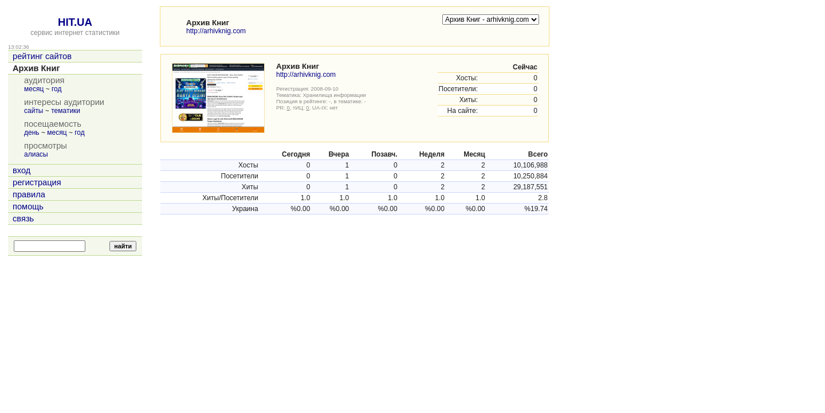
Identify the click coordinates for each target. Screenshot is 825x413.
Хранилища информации (334, 95)
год (57, 89)
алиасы (36, 154)
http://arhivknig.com (216, 31)
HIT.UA (75, 22)
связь (23, 218)
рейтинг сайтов (42, 56)
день (32, 132)
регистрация (37, 182)
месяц (34, 89)
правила (29, 194)
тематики (65, 111)
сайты (34, 111)
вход (21, 170)
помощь (28, 206)
